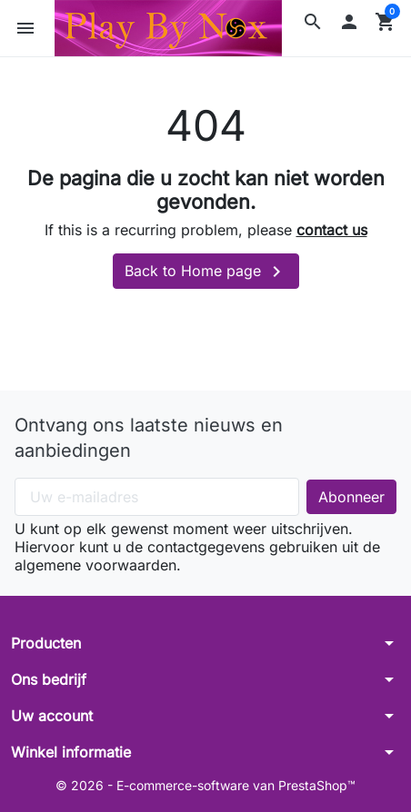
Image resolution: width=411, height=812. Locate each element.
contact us (331, 230)
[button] (312, 22)
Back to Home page (206, 271)
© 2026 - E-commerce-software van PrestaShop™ (205, 785)
